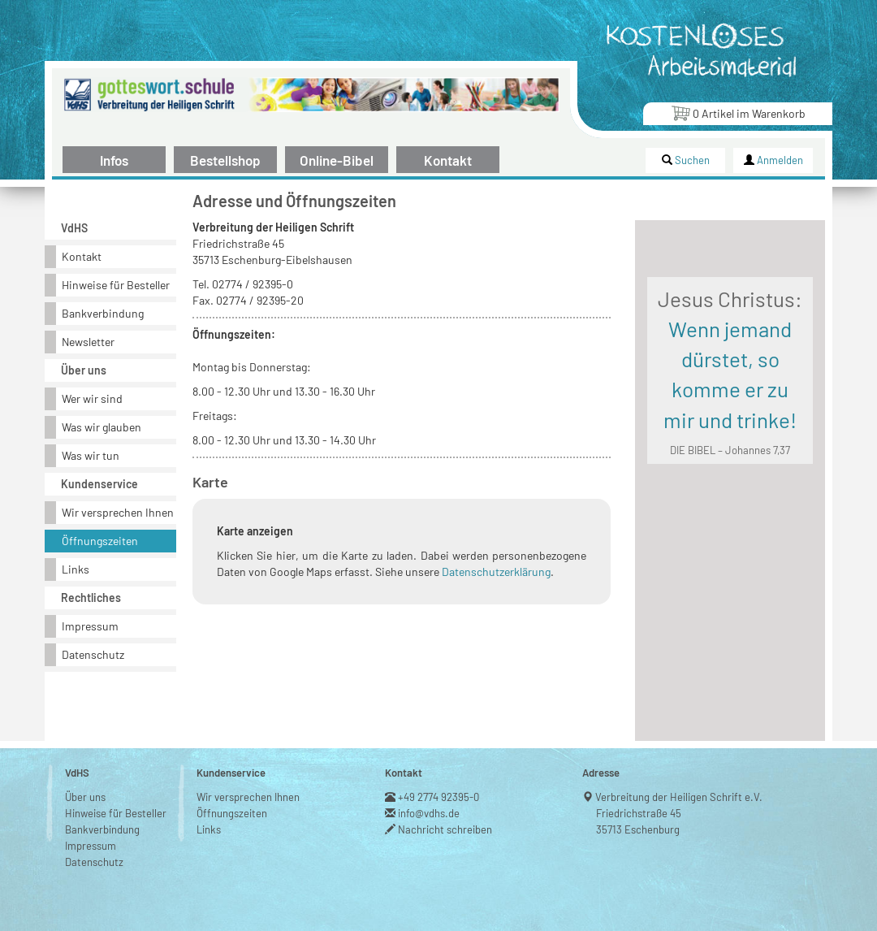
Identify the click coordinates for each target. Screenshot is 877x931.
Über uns (85, 796)
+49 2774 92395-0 (439, 796)
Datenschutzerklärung (496, 571)
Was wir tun (90, 455)
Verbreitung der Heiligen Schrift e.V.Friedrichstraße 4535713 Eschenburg (679, 813)
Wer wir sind (92, 398)
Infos (114, 160)
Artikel (738, 112)
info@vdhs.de (429, 813)
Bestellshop (225, 160)
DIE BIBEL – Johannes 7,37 (730, 450)
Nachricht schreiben (445, 829)
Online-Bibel (337, 160)
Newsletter (88, 342)
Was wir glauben (101, 427)
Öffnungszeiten (100, 541)
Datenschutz (93, 654)
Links (75, 569)
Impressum (90, 626)
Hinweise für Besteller (116, 285)
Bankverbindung (103, 313)
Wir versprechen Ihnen (118, 512)
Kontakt (448, 160)
